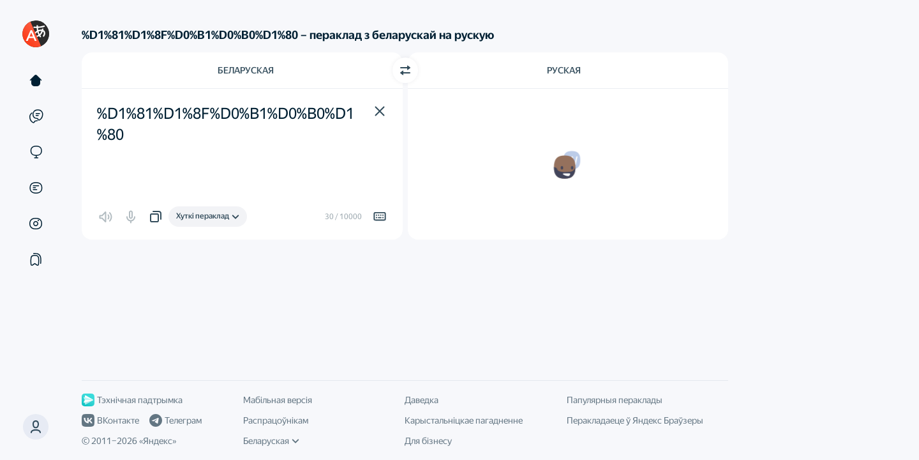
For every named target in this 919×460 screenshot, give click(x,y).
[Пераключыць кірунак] (405, 70)
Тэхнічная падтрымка (132, 400)
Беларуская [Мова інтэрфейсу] (271, 441)
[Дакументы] (36, 188)
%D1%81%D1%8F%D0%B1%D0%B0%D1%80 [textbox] (225, 124)
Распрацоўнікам (275, 420)
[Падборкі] (36, 259)
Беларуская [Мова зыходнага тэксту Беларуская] (246, 70)
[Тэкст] (36, 80)
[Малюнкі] (36, 223)
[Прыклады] (36, 116)
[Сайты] (36, 152)
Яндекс (157, 441)
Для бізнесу (428, 441)
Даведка (421, 400)
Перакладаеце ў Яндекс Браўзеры (635, 420)
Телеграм (175, 420)
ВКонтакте (110, 420)
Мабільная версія (277, 400)
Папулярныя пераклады (614, 400)
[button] (379, 111)
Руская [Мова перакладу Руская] (564, 70)
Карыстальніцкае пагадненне (464, 420)
